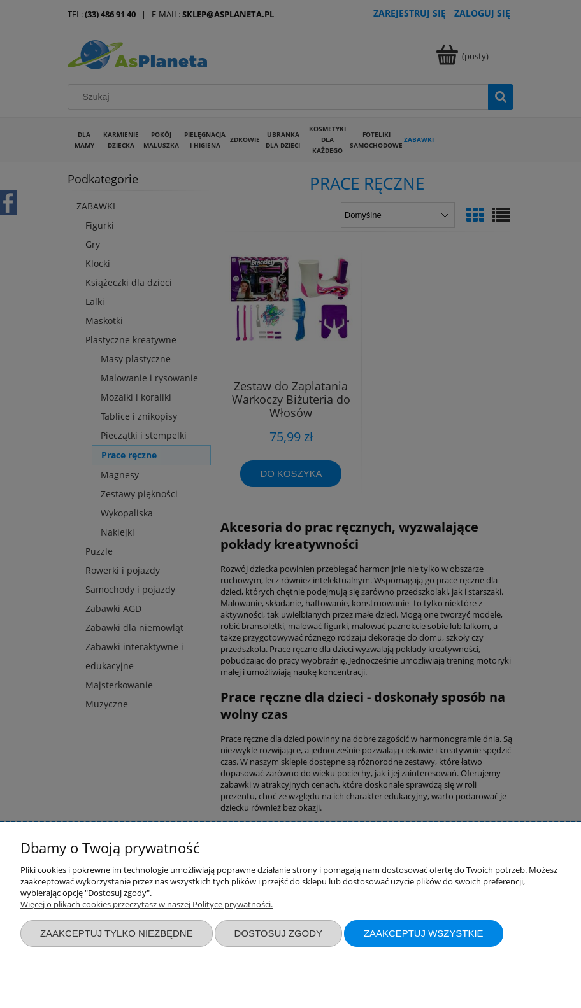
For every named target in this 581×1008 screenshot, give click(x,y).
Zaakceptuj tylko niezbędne (116, 933)
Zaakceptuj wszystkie (424, 933)
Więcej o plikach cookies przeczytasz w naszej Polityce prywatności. (146, 904)
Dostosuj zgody (278, 933)
